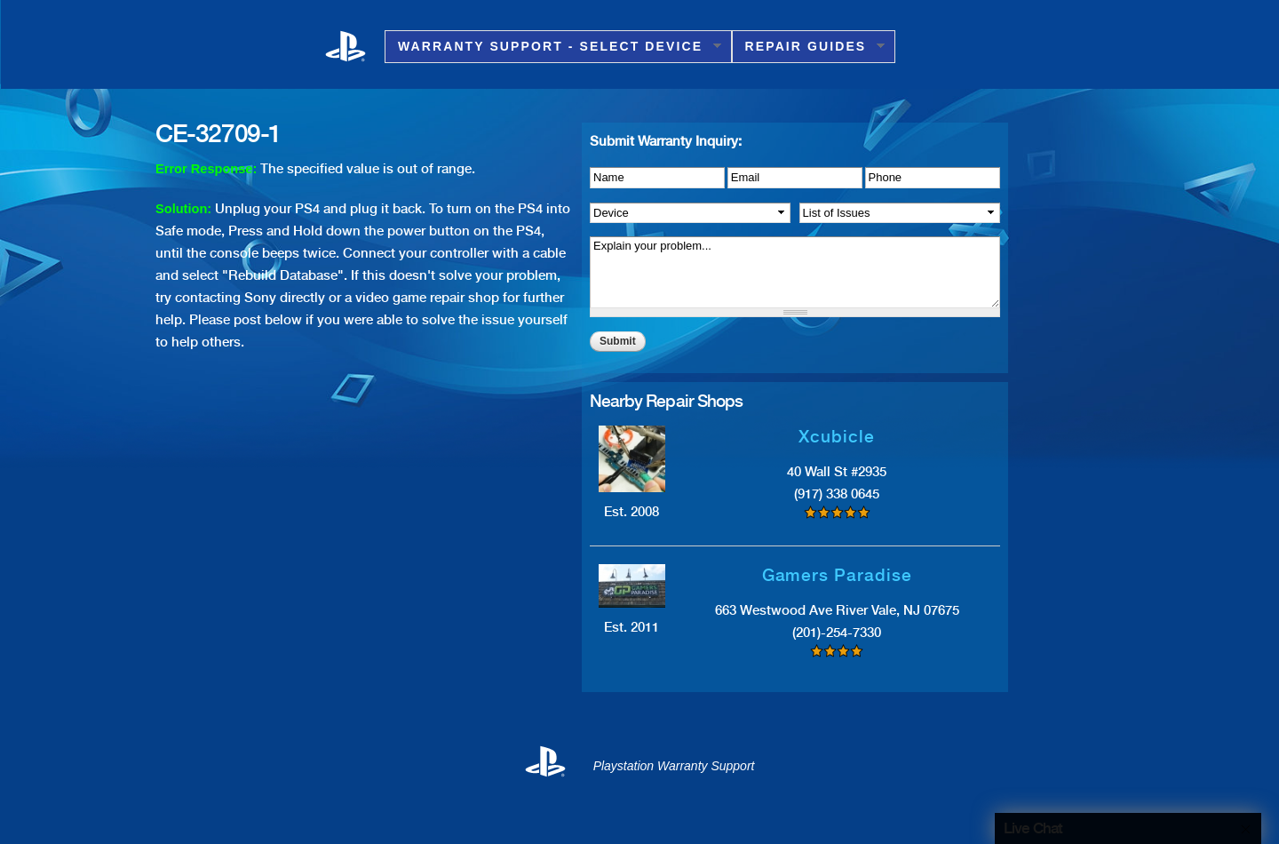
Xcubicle (836, 436)
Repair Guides (809, 46)
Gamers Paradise (837, 575)
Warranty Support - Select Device (553, 46)
